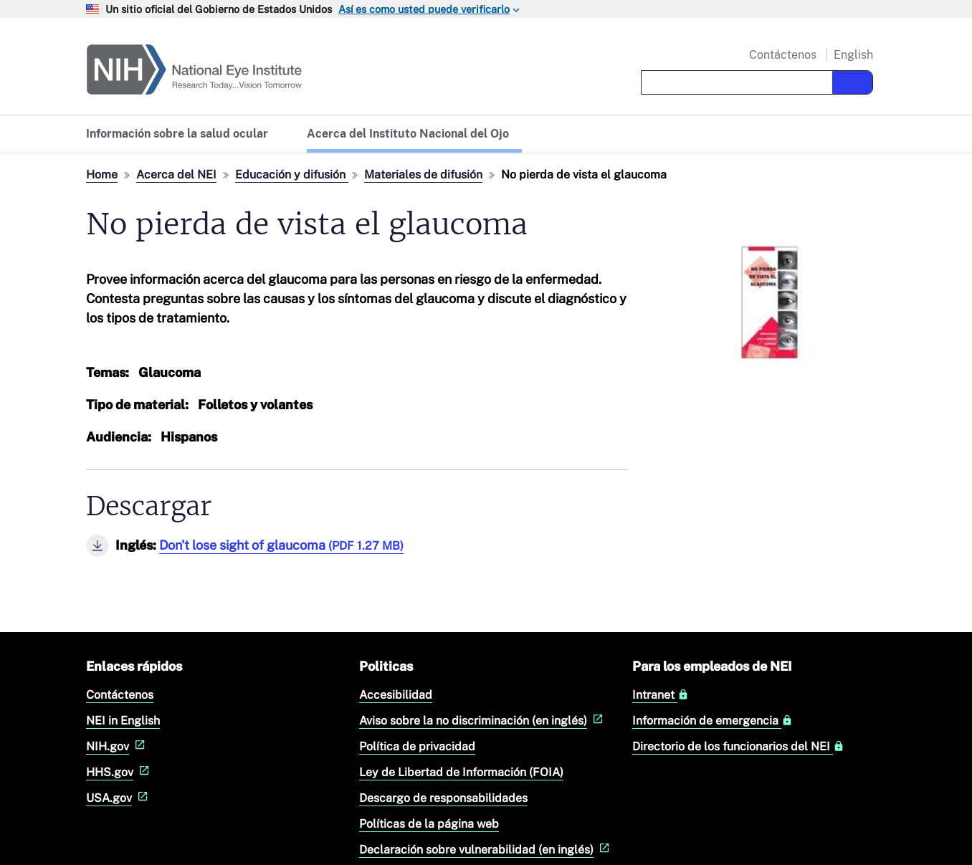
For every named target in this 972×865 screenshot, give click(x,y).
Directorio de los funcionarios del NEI (738, 746)
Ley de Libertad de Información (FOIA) (461, 772)
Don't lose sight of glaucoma (281, 545)
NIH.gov (117, 746)
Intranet (660, 695)
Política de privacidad (417, 746)
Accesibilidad (395, 695)
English (853, 55)
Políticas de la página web (429, 824)
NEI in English (123, 720)
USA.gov (118, 798)
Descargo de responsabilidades (443, 798)
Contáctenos (782, 55)
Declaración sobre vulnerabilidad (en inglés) (486, 849)
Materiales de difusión (423, 174)
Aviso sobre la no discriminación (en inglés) (482, 720)
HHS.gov (119, 772)
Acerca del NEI (176, 174)
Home (102, 174)
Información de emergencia (712, 721)
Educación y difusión (291, 174)
